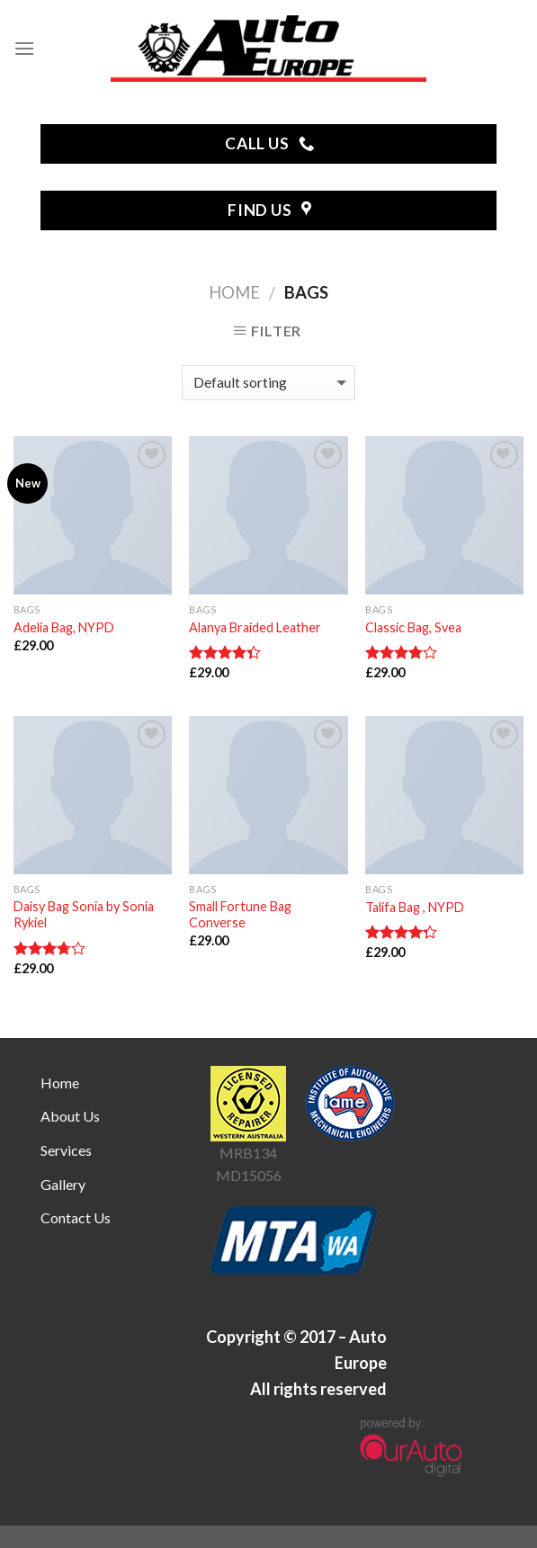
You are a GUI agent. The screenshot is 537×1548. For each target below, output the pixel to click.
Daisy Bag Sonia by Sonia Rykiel (83, 915)
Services (66, 1150)
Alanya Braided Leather (255, 627)
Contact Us (75, 1217)
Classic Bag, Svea (413, 627)
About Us (70, 1115)
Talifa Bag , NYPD (414, 907)
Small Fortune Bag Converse (240, 915)
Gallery (62, 1184)
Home (234, 292)
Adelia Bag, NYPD (63, 627)
